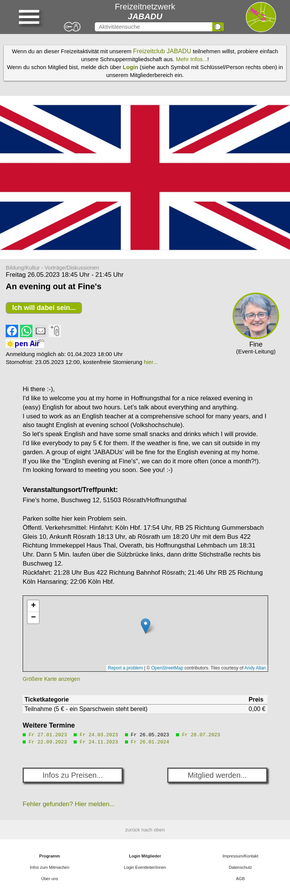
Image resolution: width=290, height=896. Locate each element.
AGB (240, 878)
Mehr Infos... (191, 59)
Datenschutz (240, 867)
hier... (151, 362)
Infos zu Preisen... (73, 775)
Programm (49, 856)
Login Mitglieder (145, 856)
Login (130, 67)
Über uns (49, 878)
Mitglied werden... (217, 775)
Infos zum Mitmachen (49, 867)
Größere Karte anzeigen (51, 679)
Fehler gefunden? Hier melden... (69, 804)
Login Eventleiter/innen (145, 867)
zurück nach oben (145, 830)
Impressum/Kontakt (240, 856)
